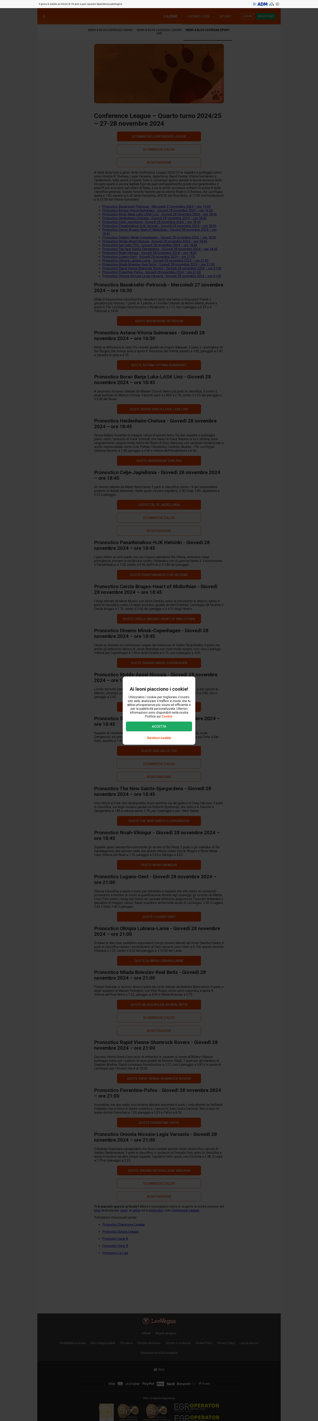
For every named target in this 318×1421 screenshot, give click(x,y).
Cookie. (167, 716)
